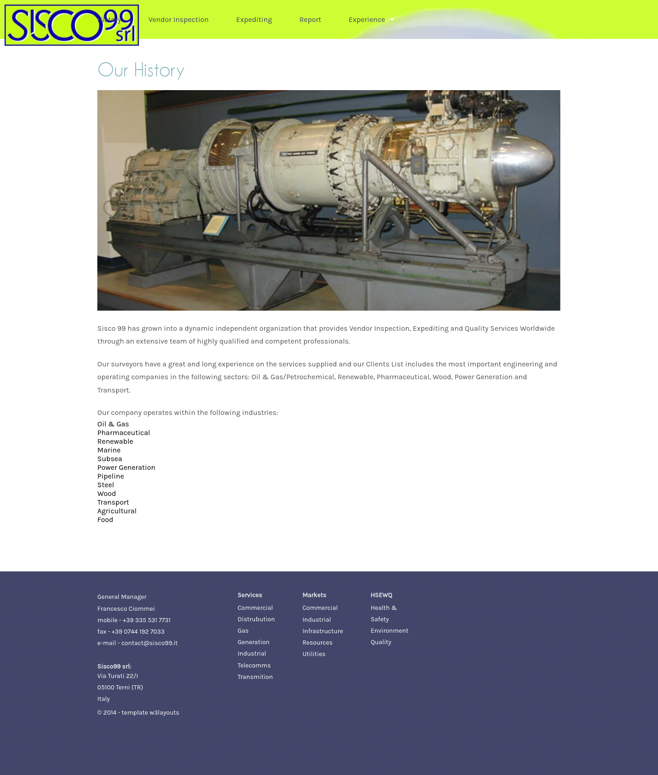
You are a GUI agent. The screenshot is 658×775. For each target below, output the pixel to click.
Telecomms (254, 665)
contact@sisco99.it (149, 643)
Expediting (254, 19)
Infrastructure (322, 631)
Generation (254, 642)
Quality (381, 642)
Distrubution (256, 619)
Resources (317, 642)
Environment (389, 631)
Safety (380, 619)
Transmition (255, 677)
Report (310, 19)
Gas (243, 631)
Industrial (252, 653)
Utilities (313, 654)
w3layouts (164, 712)
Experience (367, 19)
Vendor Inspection (179, 19)
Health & (384, 608)
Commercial (255, 608)
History (109, 19)
